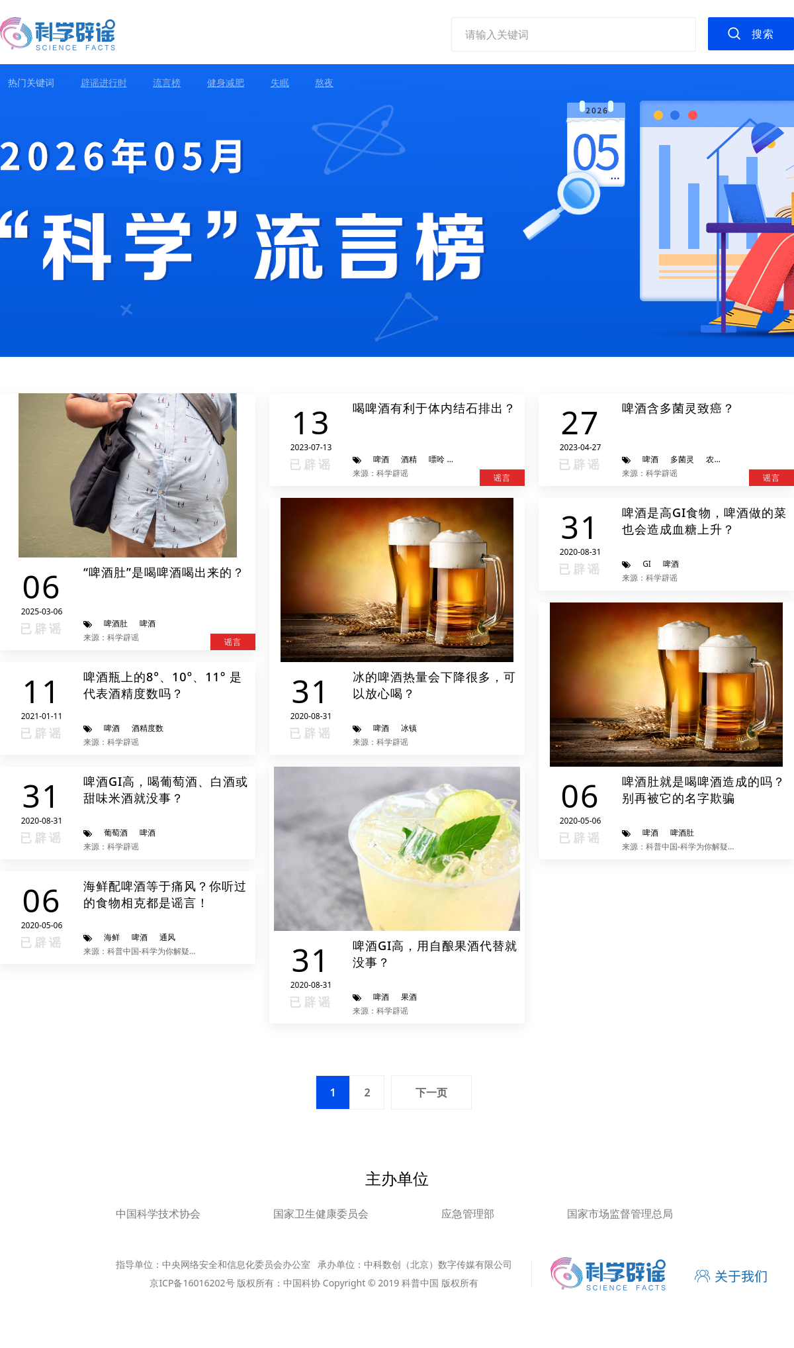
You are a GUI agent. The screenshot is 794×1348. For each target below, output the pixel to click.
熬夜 (324, 82)
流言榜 (167, 82)
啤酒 (147, 623)
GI (646, 563)
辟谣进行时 (104, 82)
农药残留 (722, 459)
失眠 (280, 82)
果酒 (409, 996)
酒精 (409, 459)
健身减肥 (225, 82)
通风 (167, 937)
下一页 (431, 1092)
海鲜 (112, 937)
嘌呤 (437, 459)
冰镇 (409, 728)
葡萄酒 (116, 832)
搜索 (763, 33)
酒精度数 (147, 728)
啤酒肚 (116, 623)
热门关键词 (31, 82)
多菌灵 (682, 459)
